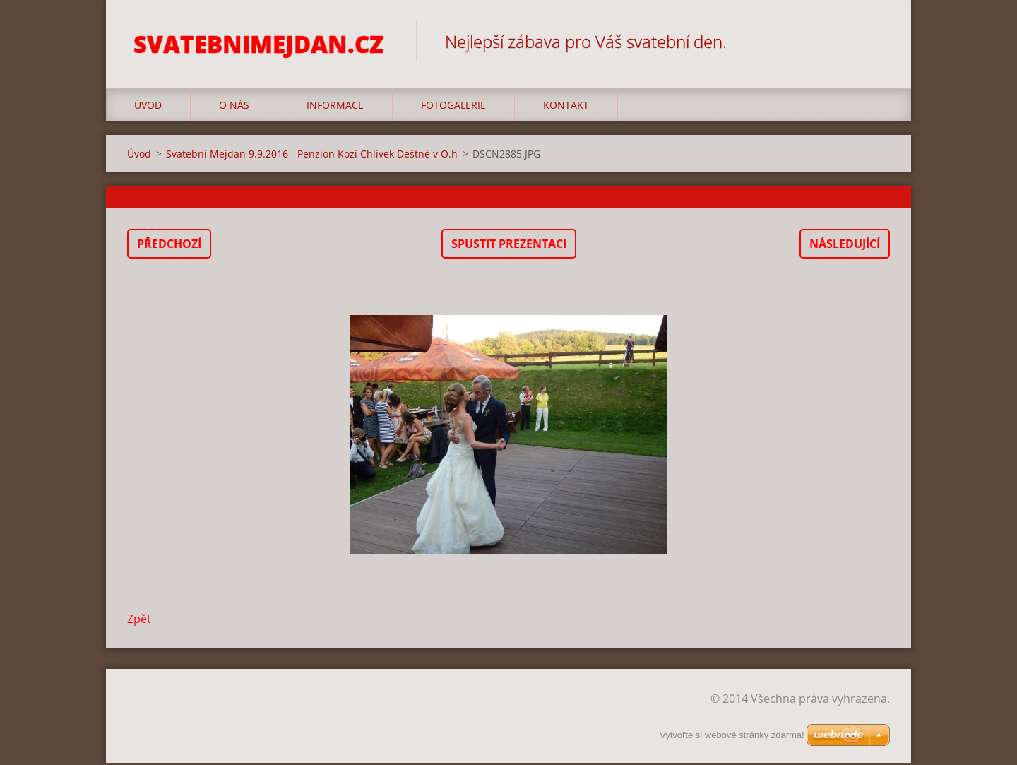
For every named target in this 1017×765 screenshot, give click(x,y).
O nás (234, 107)
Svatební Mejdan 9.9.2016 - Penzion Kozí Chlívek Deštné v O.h (312, 155)
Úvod (148, 107)
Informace (335, 107)
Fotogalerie (453, 107)
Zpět (139, 621)
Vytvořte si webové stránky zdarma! (732, 735)
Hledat (874, 41)
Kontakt (566, 107)
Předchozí (169, 246)
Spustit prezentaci (508, 246)
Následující (844, 246)
